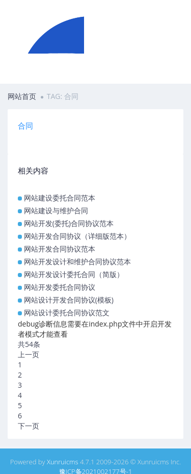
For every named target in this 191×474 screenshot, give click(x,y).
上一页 (28, 354)
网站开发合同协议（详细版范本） (77, 236)
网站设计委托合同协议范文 (67, 312)
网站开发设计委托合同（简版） (74, 274)
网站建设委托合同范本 (59, 198)
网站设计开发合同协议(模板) (69, 300)
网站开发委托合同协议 (59, 287)
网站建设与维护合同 (56, 210)
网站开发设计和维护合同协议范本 (77, 261)
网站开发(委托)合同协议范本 (69, 223)
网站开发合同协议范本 (59, 249)
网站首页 (22, 96)
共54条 (29, 344)
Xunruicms (62, 461)
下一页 (28, 426)
